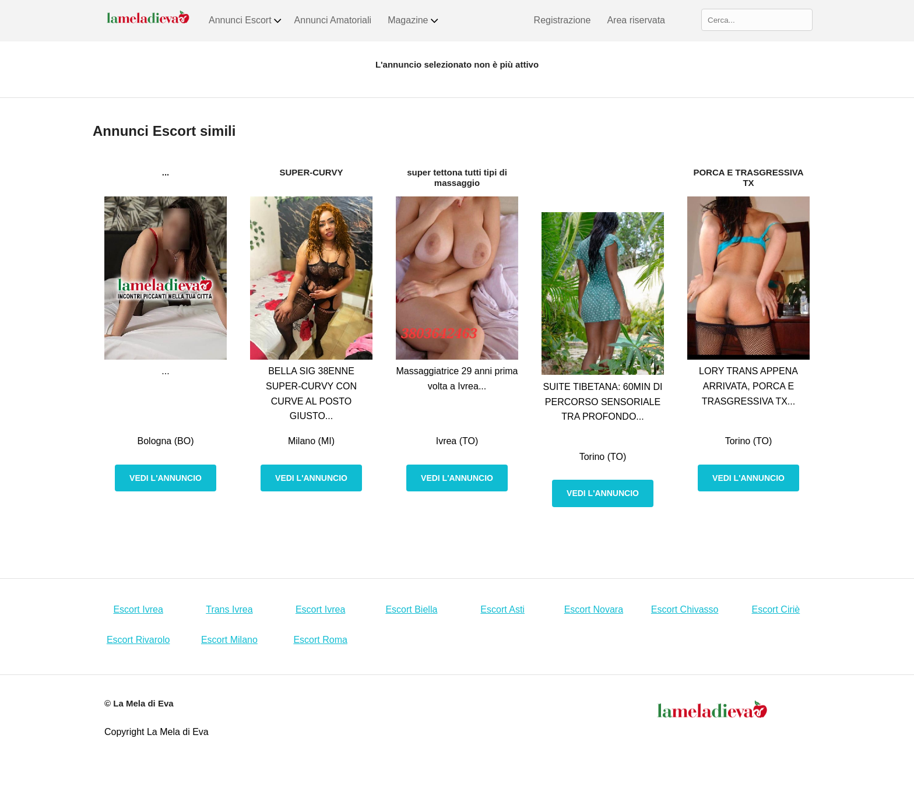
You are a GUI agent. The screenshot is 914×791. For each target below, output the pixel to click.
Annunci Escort (246, 20)
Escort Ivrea (138, 609)
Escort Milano (229, 640)
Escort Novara (593, 609)
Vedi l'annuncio (165, 478)
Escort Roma (320, 640)
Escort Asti (502, 609)
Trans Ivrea (229, 609)
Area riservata (636, 20)
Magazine (413, 20)
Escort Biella (411, 609)
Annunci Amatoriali (333, 20)
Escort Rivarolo (138, 640)
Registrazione (562, 20)
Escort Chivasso (685, 609)
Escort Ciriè (776, 609)
